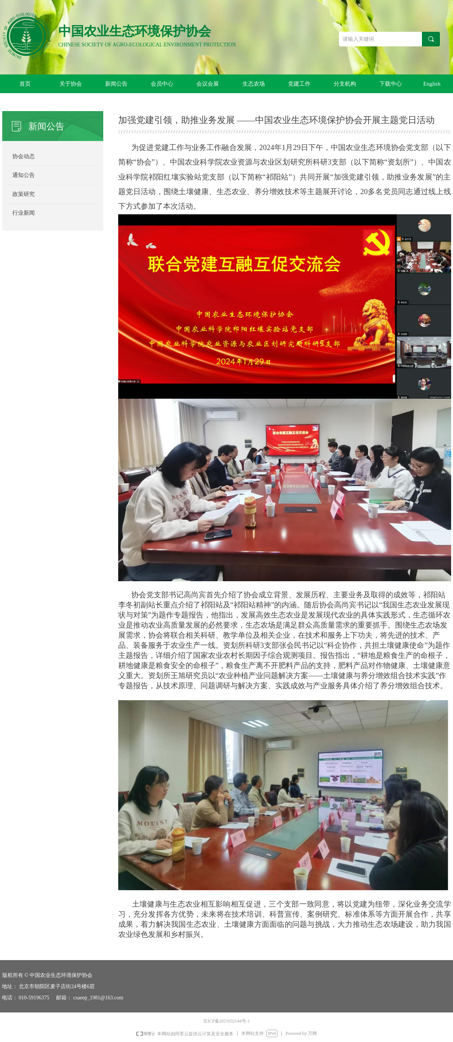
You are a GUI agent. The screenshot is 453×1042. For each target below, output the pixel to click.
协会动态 (23, 156)
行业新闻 (23, 213)
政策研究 (23, 194)
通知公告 (23, 175)
